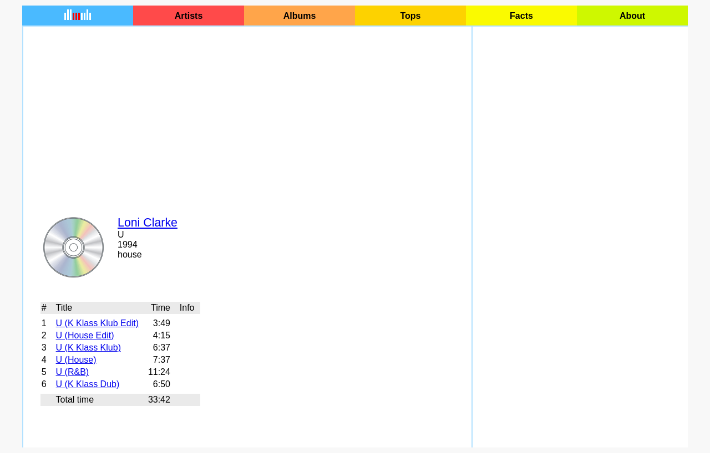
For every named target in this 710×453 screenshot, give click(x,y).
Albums (299, 15)
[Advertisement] (247, 114)
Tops (410, 15)
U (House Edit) (85, 335)
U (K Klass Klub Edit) (97, 323)
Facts (521, 15)
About (632, 15)
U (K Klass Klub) (88, 347)
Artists (189, 15)
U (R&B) (72, 372)
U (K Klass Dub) (88, 384)
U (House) (76, 359)
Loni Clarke (148, 222)
